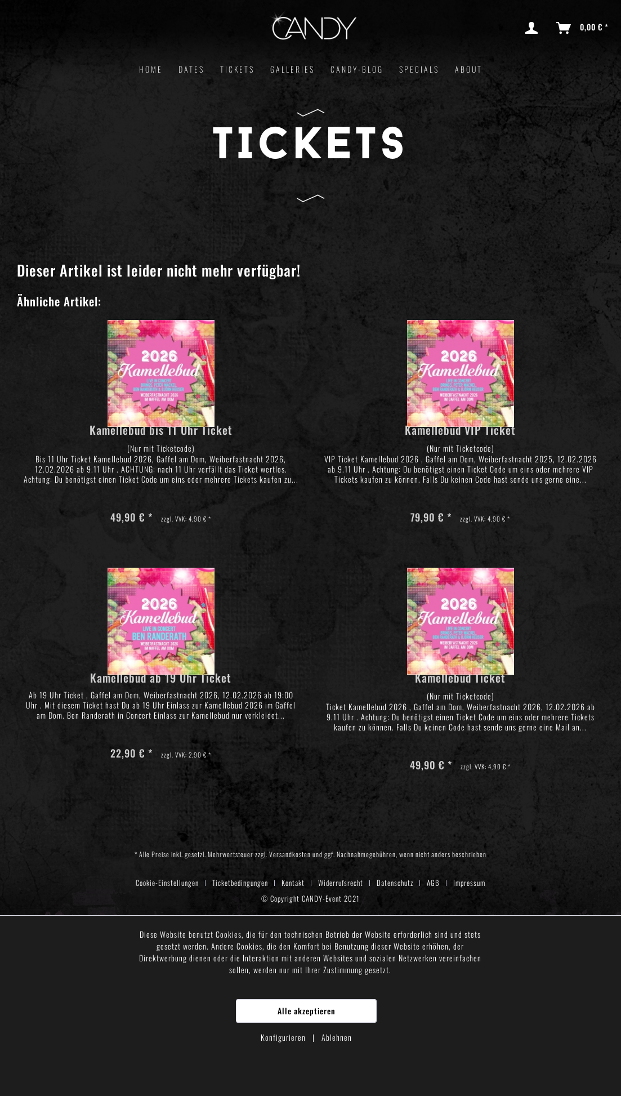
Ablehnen (336, 1037)
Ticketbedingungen (240, 882)
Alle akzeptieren (307, 1011)
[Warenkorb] (583, 28)
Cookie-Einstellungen (167, 882)
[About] (468, 69)
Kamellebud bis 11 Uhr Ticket (161, 431)
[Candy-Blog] (357, 69)
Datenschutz (395, 882)
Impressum (469, 882)
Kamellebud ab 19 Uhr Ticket (160, 679)
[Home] (151, 69)
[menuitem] (534, 28)
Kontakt (293, 882)
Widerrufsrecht (340, 882)
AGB (433, 882)
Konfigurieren (284, 1037)
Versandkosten (290, 854)
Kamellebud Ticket (460, 679)
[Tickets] (237, 69)
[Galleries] (292, 69)
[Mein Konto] (534, 28)
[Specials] (419, 69)
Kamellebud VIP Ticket (460, 431)
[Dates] (191, 69)
